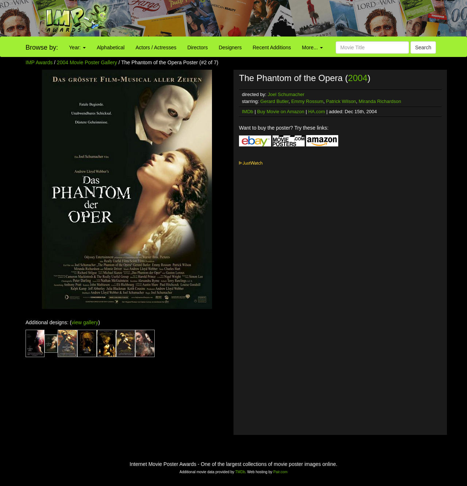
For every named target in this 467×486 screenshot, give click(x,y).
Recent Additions (272, 47)
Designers (230, 47)
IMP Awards (39, 62)
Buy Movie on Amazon (280, 111)
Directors (197, 47)
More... (312, 47)
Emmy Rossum (307, 101)
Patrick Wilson (341, 101)
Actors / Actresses (155, 47)
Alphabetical (110, 47)
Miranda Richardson (380, 101)
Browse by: (42, 47)
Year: (77, 47)
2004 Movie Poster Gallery (87, 62)
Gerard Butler (274, 101)
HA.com (316, 111)
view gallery (85, 322)
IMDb (247, 111)
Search (423, 47)
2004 (357, 78)
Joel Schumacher (286, 94)
